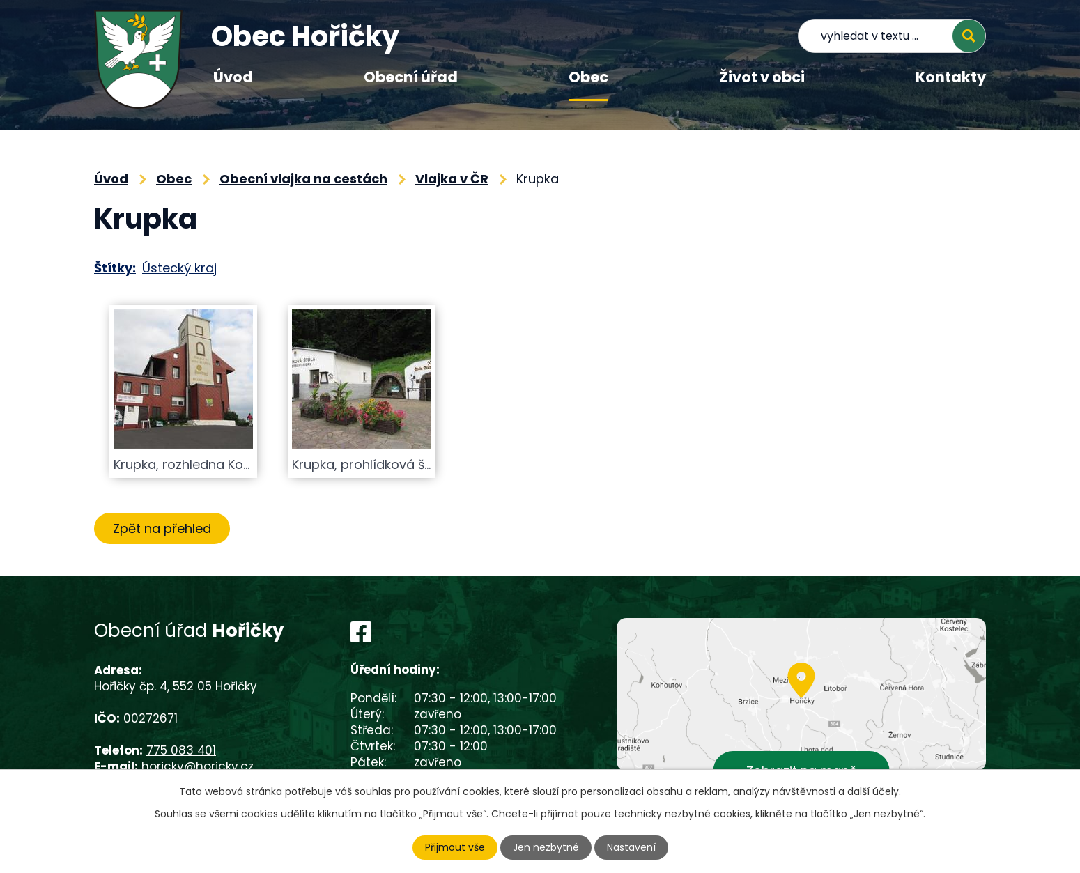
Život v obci (762, 77)
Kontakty (951, 77)
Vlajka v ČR (451, 178)
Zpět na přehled (162, 528)
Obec (588, 77)
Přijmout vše (455, 847)
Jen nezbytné (546, 847)
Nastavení (631, 847)
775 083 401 (181, 750)
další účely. (874, 791)
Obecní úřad (411, 77)
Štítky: (115, 268)
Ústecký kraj (179, 268)
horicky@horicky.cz (197, 766)
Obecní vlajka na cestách (303, 178)
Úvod (233, 77)
